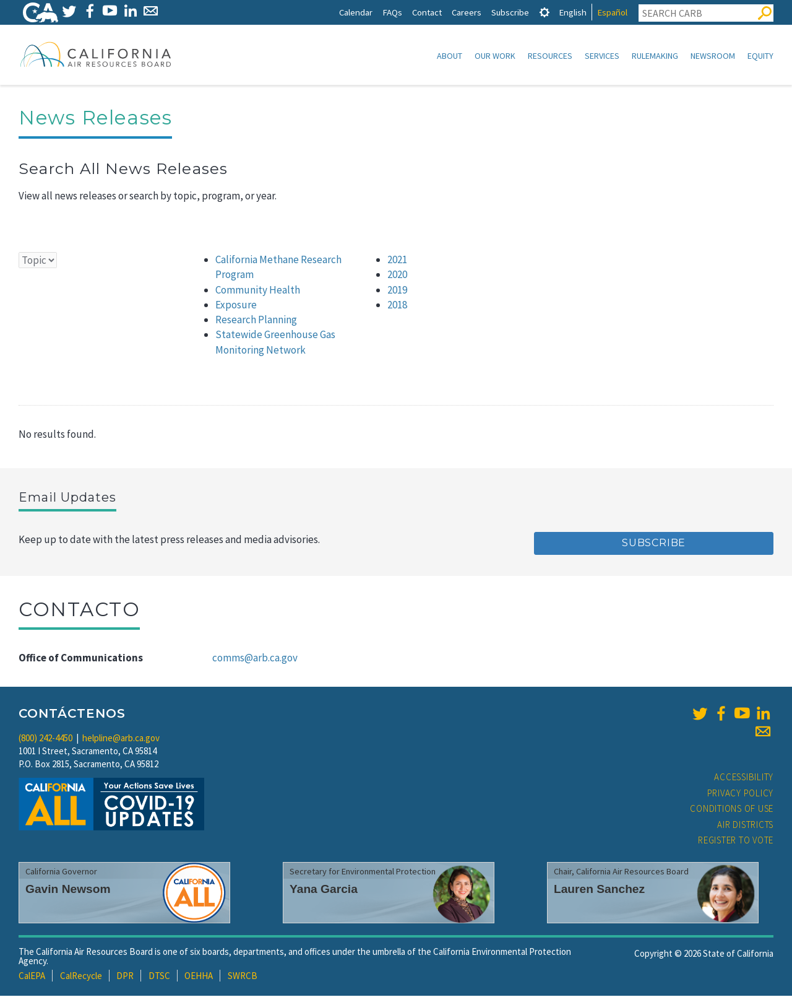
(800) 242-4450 (45, 739)
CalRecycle (81, 977)
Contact (427, 12)
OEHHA (198, 977)
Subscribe (510, 12)
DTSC (159, 977)
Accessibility (743, 778)
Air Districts (745, 826)
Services (602, 55)
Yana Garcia (324, 890)
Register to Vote (735, 841)
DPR (125, 977)
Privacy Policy (740, 794)
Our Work (495, 55)
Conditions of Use (731, 810)
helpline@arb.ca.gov (121, 739)
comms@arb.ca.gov (255, 659)
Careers (466, 12)
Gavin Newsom (68, 890)
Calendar (355, 12)
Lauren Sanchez (599, 890)
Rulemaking (655, 55)
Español (612, 12)
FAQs (392, 12)
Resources (550, 55)
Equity (760, 55)
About (449, 55)
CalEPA (32, 977)
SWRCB (242, 977)
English (573, 12)
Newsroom (713, 55)
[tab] (544, 12)
